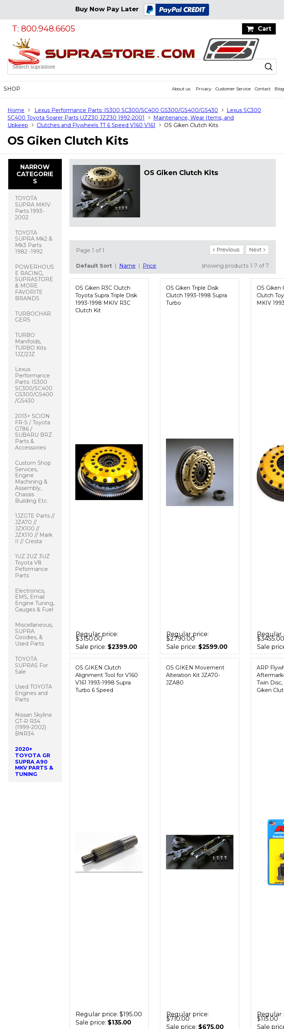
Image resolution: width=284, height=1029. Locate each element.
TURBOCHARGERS (33, 317)
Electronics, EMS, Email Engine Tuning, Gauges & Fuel (34, 600)
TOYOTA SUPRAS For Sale (31, 665)
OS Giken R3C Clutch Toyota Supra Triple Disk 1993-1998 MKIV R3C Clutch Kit (106, 299)
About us (181, 88)
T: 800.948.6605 (43, 29)
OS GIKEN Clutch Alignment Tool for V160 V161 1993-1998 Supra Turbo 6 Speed (106, 678)
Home (15, 110)
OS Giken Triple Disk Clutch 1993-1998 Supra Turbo (196, 295)
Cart (264, 28)
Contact (263, 88)
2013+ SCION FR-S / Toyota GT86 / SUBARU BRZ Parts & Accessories (33, 432)
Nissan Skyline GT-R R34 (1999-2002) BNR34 (33, 724)
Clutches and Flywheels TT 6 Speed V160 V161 (96, 125)
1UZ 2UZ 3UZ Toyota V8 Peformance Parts (32, 565)
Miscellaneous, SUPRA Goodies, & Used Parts (34, 634)
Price (149, 265)
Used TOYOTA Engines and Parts (33, 693)
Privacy (203, 88)
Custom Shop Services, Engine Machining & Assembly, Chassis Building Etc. (33, 482)
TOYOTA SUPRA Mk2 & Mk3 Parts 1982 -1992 (33, 242)
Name (127, 265)
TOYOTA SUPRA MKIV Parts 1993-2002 (33, 207)
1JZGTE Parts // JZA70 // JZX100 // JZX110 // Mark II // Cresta (35, 528)
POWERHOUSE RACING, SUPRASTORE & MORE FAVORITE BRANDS (34, 283)
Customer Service (233, 88)
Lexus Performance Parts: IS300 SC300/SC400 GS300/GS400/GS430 (126, 110)
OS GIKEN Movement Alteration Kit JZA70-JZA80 (195, 675)
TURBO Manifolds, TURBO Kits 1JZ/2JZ (30, 344)
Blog (279, 88)
